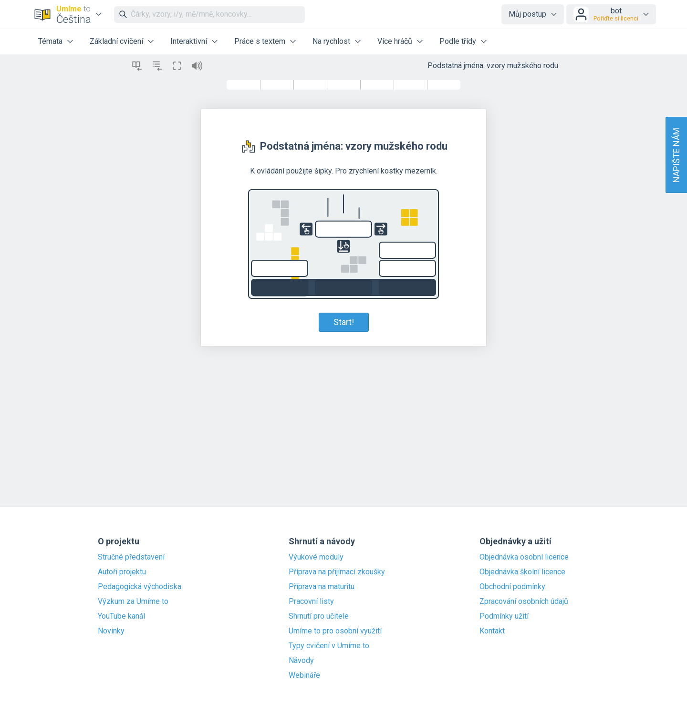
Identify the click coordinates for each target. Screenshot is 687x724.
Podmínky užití (504, 616)
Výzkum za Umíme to (133, 601)
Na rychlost (331, 41)
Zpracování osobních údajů (523, 601)
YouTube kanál (121, 616)
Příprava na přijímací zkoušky (337, 572)
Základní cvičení (116, 41)
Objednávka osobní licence (524, 557)
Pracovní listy (311, 601)
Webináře (304, 675)
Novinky (111, 631)
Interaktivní (188, 41)
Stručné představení (131, 557)
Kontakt (492, 631)
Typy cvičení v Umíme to (329, 646)
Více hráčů (394, 41)
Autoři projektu (122, 572)
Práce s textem (259, 41)
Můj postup (527, 14)
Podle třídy (457, 41)
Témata (50, 41)
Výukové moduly (316, 557)
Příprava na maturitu (321, 586)
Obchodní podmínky (512, 586)
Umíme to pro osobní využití (335, 631)
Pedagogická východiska (139, 586)
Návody (301, 660)
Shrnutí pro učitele (319, 616)
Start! (343, 322)
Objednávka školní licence (522, 572)
